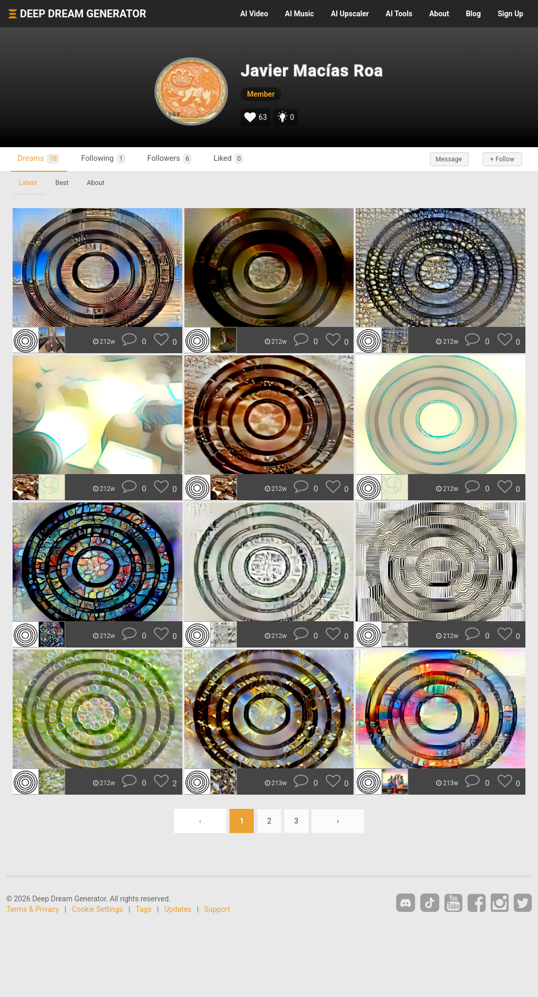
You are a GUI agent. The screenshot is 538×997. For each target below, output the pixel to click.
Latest (28, 183)
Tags (143, 909)
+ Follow (500, 159)
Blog (473, 13)
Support (217, 909)
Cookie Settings (97, 909)
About (439, 13)
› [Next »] (338, 821)
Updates (178, 909)
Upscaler (350, 13)
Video (254, 13)
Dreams (39, 159)
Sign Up (510, 13)
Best (62, 183)
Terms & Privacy (32, 909)
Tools (399, 13)
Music (299, 13)
